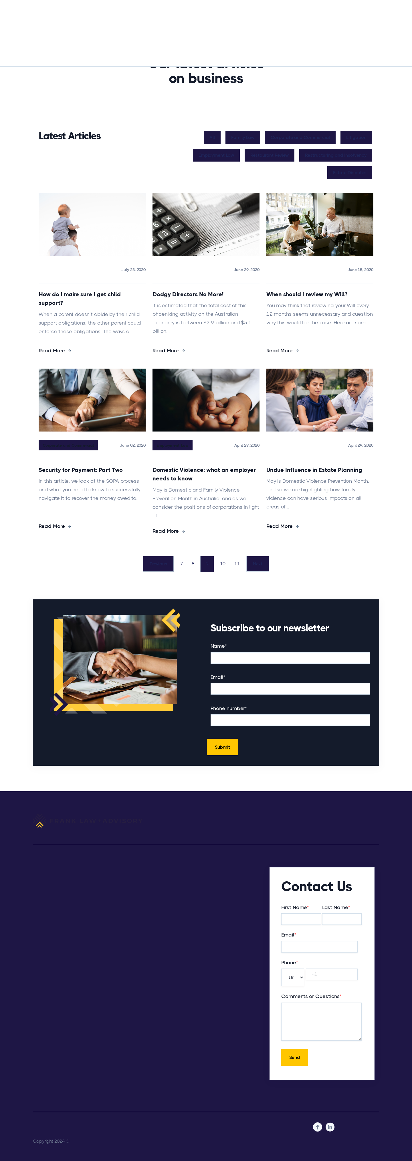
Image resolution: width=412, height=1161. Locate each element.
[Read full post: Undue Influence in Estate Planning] (319, 457)
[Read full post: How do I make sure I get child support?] (92, 282)
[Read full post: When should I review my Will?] (319, 282)
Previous (156, 565)
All (213, 137)
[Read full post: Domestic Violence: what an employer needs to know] (206, 457)
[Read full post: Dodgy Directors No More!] (206, 282)
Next (259, 565)
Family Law (243, 137)
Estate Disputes (351, 172)
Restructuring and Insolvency (337, 155)
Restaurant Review (270, 155)
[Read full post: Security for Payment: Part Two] (92, 457)
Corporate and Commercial (301, 137)
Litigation (357, 137)
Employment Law (217, 155)
